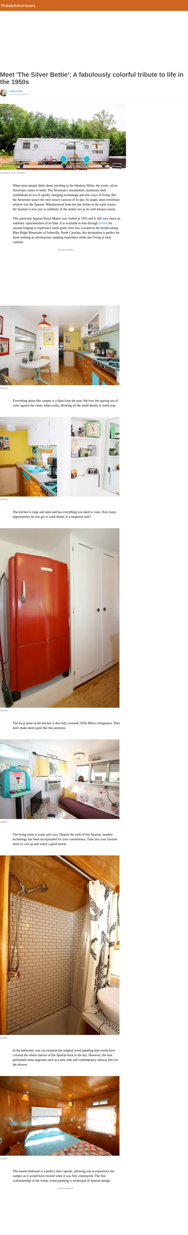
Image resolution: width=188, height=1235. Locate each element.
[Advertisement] (94, 40)
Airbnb (103, 223)
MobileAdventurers (18, 5)
